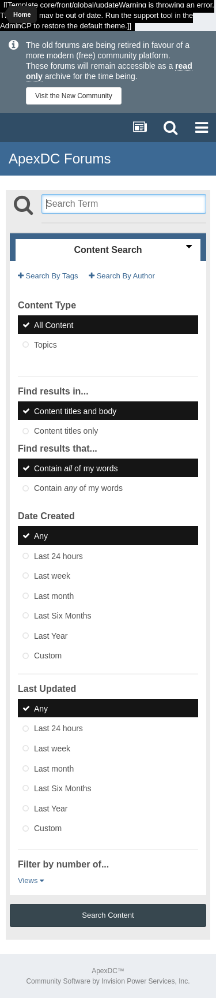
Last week (52, 575)
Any (41, 536)
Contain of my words (76, 467)
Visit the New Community (73, 96)
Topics (45, 344)
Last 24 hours (58, 555)
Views (31, 880)
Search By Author (122, 275)
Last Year (50, 635)
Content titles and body (75, 410)
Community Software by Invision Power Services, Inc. (108, 981)
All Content (53, 324)
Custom (48, 655)
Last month (54, 595)
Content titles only (66, 430)
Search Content (108, 915)
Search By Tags (48, 275)
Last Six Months (63, 615)
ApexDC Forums (60, 158)
